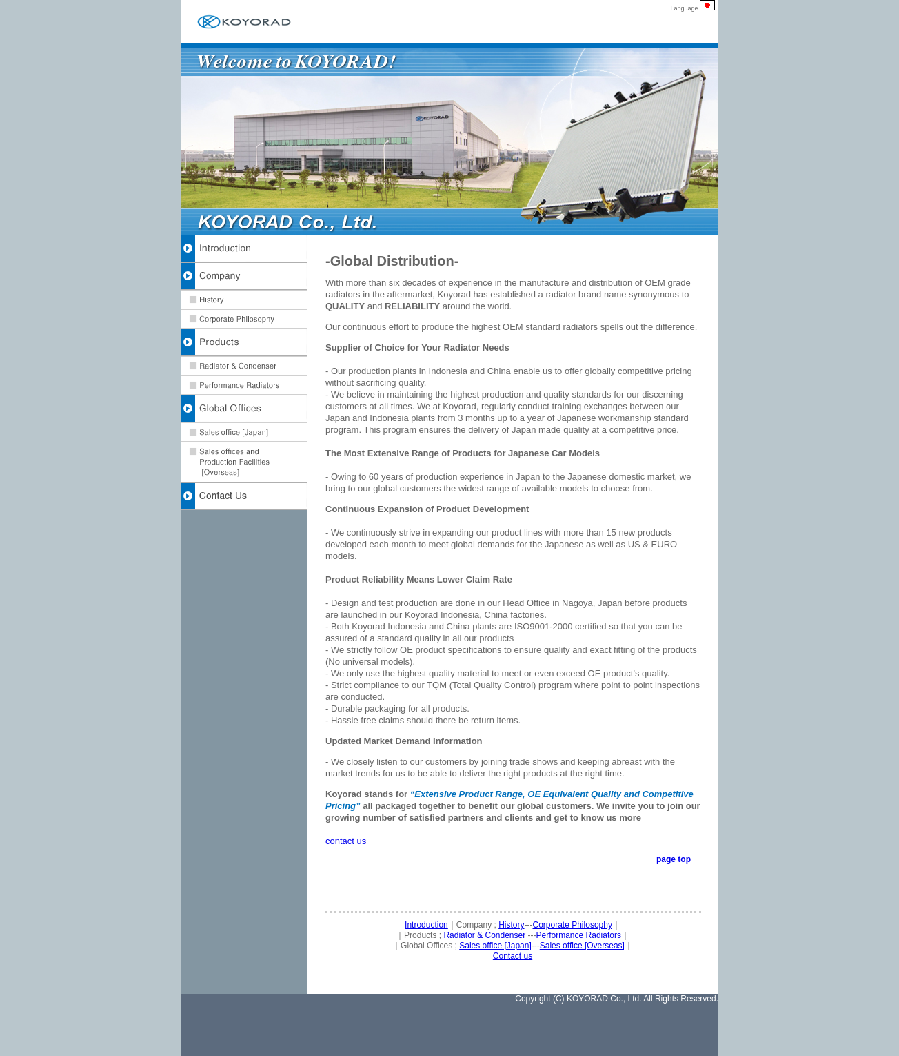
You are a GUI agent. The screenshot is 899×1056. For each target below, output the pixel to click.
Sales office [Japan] (495, 945)
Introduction (426, 925)
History (511, 925)
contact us (345, 841)
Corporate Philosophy (572, 925)
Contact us (512, 956)
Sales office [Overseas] (582, 945)
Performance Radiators (578, 935)
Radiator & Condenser (485, 935)
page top (673, 859)
